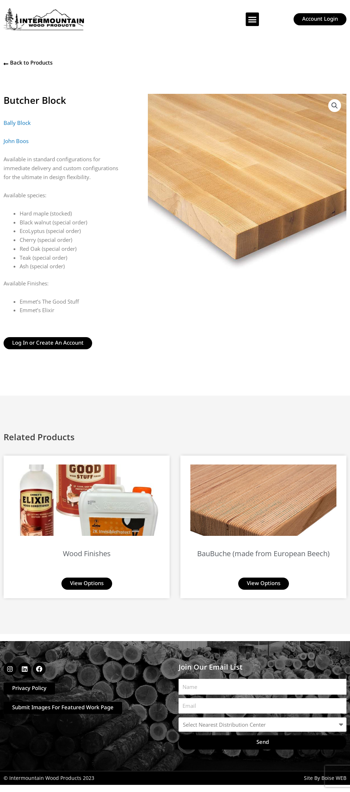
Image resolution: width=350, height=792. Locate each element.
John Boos (16, 140)
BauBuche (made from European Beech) (263, 553)
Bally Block (17, 122)
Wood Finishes (87, 553)
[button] (252, 19)
